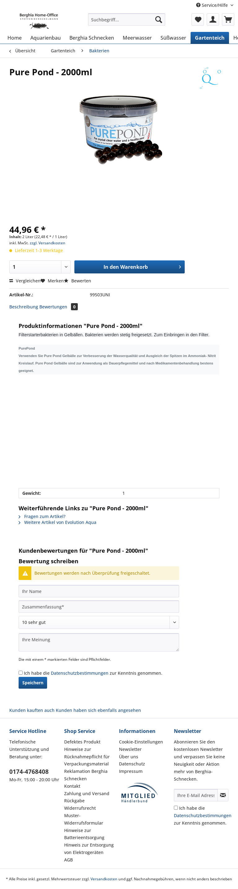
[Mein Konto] (213, 19)
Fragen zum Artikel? (42, 516)
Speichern (32, 683)
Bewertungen (58, 307)
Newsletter (130, 749)
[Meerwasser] (137, 38)
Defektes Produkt (82, 742)
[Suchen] (158, 19)
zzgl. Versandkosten (47, 243)
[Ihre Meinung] (99, 642)
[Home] (14, 38)
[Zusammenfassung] (99, 606)
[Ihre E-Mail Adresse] (196, 795)
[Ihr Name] (99, 591)
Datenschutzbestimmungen (79, 673)
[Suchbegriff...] (126, 19)
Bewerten (77, 281)
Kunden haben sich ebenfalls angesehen (98, 710)
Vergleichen (25, 281)
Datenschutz (132, 764)
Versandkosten (103, 879)
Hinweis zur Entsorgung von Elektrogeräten (89, 848)
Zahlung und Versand (86, 793)
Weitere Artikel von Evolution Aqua (57, 522)
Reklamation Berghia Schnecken (86, 775)
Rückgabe (74, 801)
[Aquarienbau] (45, 38)
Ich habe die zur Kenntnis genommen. (93, 673)
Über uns (128, 757)
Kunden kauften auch (32, 710)
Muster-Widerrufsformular (83, 819)
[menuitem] (126, 22)
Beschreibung (23, 307)
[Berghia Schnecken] (91, 38)
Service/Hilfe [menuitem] (212, 5)
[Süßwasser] (173, 38)
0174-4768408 (29, 772)
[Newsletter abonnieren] (223, 795)
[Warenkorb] (228, 19)
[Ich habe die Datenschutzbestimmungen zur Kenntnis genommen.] (21, 673)
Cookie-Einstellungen (141, 742)
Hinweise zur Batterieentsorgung (84, 834)
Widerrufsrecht (80, 808)
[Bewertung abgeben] (99, 622)
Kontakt (72, 786)
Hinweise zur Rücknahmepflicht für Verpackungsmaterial (87, 756)
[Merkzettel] (198, 19)
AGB (68, 860)
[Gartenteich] (210, 38)
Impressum (131, 771)
